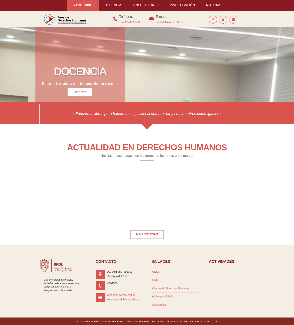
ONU (155, 279)
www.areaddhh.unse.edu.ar (123, 299)
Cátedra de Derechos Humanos (170, 288)
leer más (80, 91)
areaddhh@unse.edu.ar (169, 22)
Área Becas (159, 304)
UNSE (156, 271)
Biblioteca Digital (162, 296)
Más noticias (147, 234)
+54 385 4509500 (129, 22)
